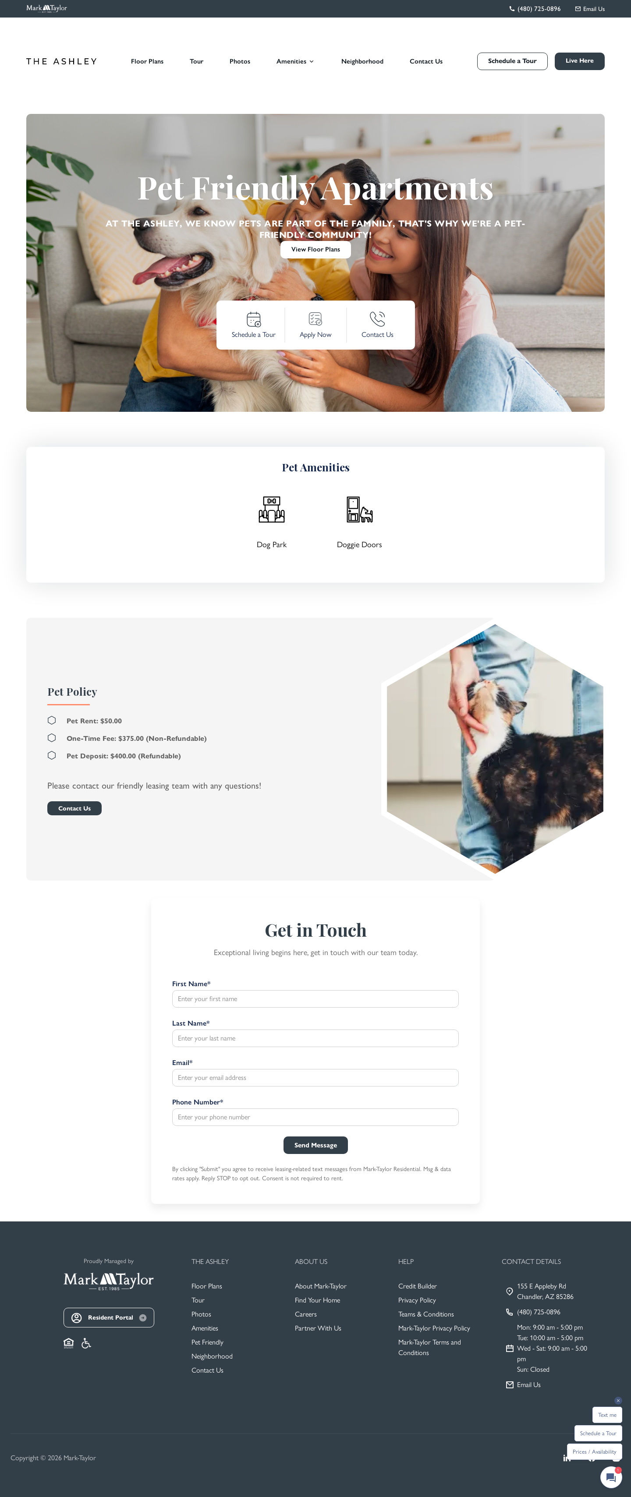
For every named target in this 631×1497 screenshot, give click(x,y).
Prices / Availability (595, 1451)
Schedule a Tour (598, 1433)
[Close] (384, 660)
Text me (607, 1415)
